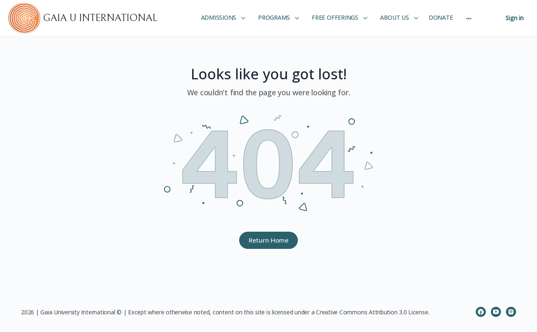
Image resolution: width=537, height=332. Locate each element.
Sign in (515, 18)
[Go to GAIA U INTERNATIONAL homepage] (25, 18)
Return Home (269, 240)
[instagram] (511, 312)
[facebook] (481, 312)
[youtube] (496, 312)
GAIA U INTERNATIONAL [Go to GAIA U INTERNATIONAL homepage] (100, 18)
